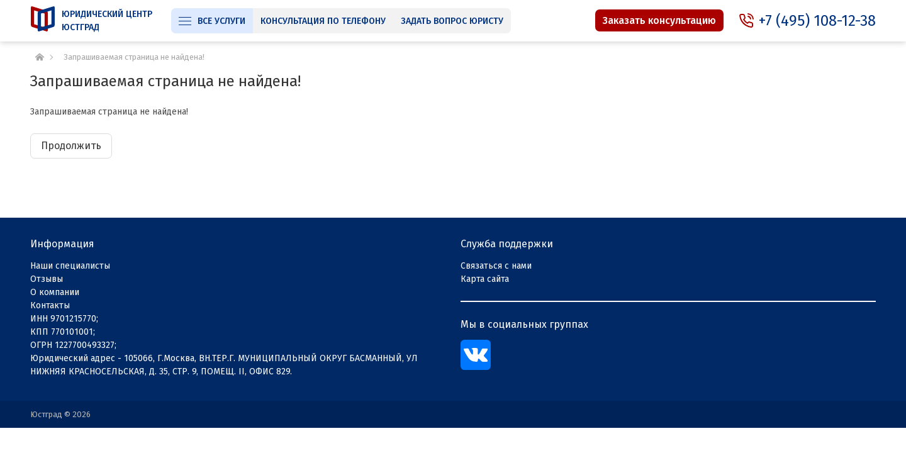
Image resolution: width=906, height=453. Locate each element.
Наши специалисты (70, 265)
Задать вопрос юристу (452, 21)
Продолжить (71, 146)
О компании (54, 292)
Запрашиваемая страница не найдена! (134, 57)
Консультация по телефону (323, 21)
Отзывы (46, 279)
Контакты (50, 305)
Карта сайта (485, 279)
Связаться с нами (496, 265)
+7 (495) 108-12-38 (817, 21)
